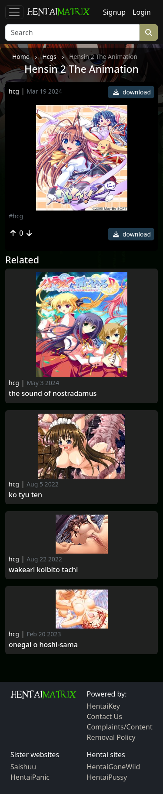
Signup (114, 12)
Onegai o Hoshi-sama (43, 645)
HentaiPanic (30, 777)
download (132, 92)
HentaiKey (103, 706)
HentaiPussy (107, 777)
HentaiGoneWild (113, 766)
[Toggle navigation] (14, 12)
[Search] (72, 32)
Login (142, 12)
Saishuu (23, 766)
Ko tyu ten (25, 495)
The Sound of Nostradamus (52, 393)
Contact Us (104, 716)
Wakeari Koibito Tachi (43, 570)
